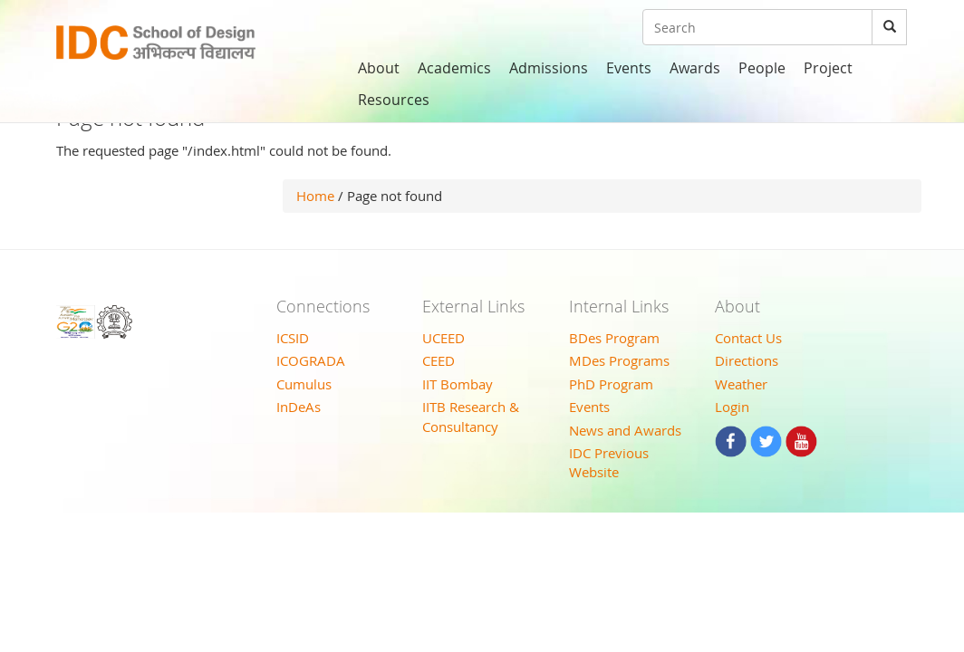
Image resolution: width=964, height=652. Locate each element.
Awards (695, 68)
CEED (438, 360)
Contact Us (748, 338)
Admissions (548, 68)
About (379, 68)
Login (732, 407)
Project (828, 68)
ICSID (292, 338)
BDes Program (614, 338)
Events (628, 68)
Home (315, 196)
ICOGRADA (310, 360)
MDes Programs (619, 360)
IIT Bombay (457, 384)
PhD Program (611, 384)
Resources (393, 100)
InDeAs (298, 407)
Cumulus (304, 384)
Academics (454, 68)
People (762, 68)
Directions (746, 360)
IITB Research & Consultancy (470, 416)
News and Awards (625, 430)
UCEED (443, 338)
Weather (741, 384)
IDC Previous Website (609, 462)
